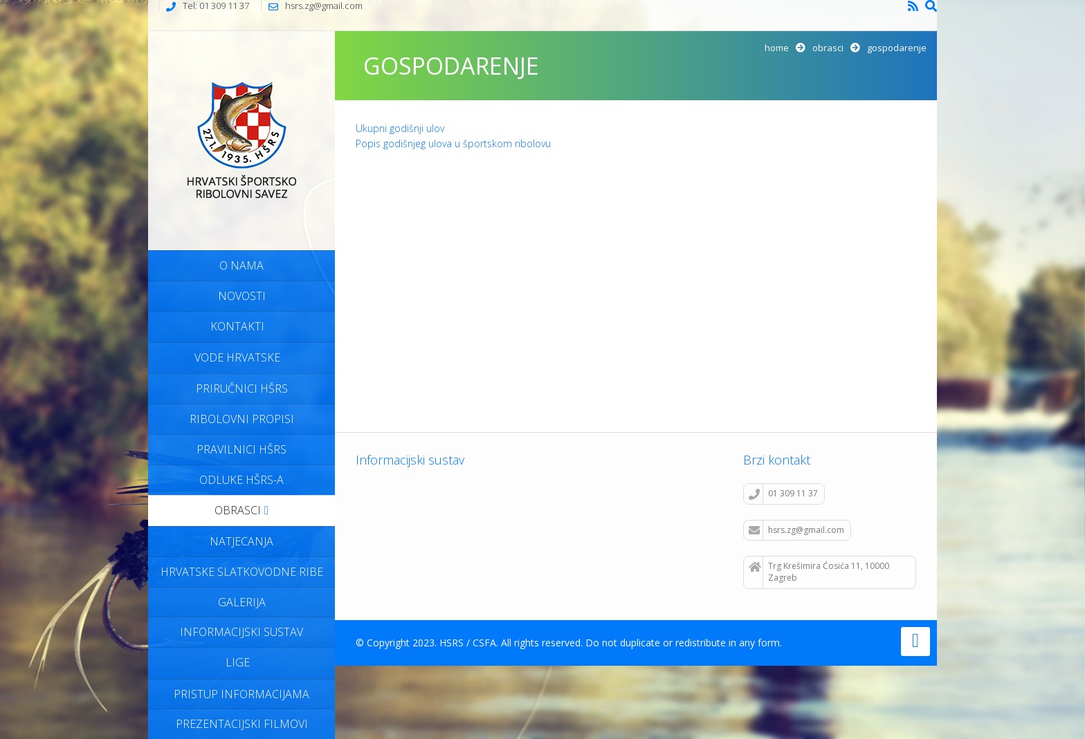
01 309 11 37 (783, 493)
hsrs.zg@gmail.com (796, 530)
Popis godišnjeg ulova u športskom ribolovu (453, 143)
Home (777, 47)
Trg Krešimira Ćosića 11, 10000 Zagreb (819, 571)
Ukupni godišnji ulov (400, 128)
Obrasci (828, 47)
